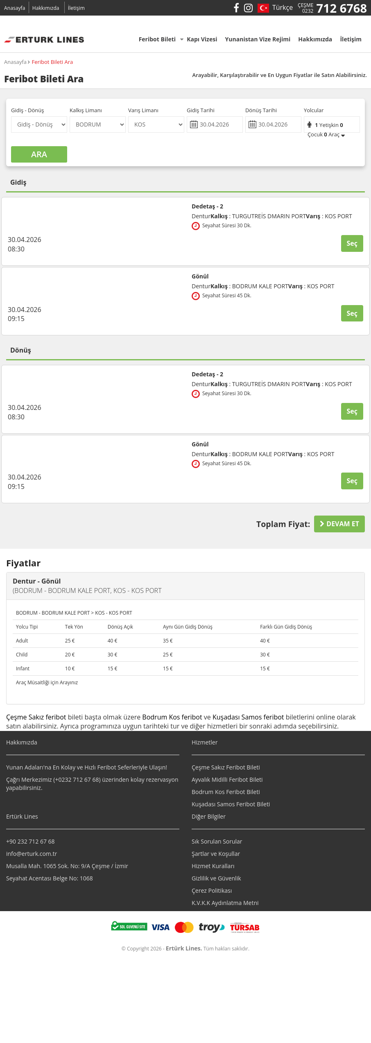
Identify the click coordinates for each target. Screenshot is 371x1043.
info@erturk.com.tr (31, 853)
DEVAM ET (339, 523)
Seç (352, 243)
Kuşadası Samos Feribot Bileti (231, 804)
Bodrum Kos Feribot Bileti (226, 792)
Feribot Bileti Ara (52, 62)
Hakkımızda (45, 8)
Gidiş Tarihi (201, 110)
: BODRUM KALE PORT (249, 286)
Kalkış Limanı (86, 110)
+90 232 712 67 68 (30, 841)
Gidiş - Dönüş (27, 110)
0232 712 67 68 (78, 779)
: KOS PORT (329, 216)
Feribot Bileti (161, 39)
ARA (39, 154)
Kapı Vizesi (204, 39)
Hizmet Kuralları (213, 866)
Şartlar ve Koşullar (216, 853)
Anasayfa (14, 8)
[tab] (185, 586)
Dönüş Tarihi (261, 110)
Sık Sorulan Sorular (217, 841)
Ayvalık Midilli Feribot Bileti (227, 779)
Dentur (201, 216)
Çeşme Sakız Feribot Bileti (226, 767)
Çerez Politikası (212, 890)
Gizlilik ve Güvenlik (216, 878)
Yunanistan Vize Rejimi (260, 39)
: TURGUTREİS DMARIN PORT (258, 216)
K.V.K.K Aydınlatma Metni (225, 903)
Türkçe (281, 7)
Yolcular (313, 110)
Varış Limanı (143, 110)
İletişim (76, 8)
